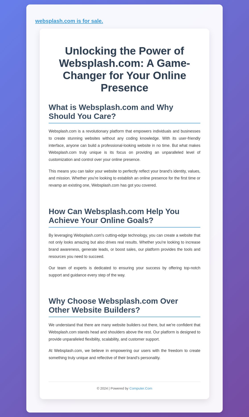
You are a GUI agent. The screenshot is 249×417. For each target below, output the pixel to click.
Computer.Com (140, 388)
